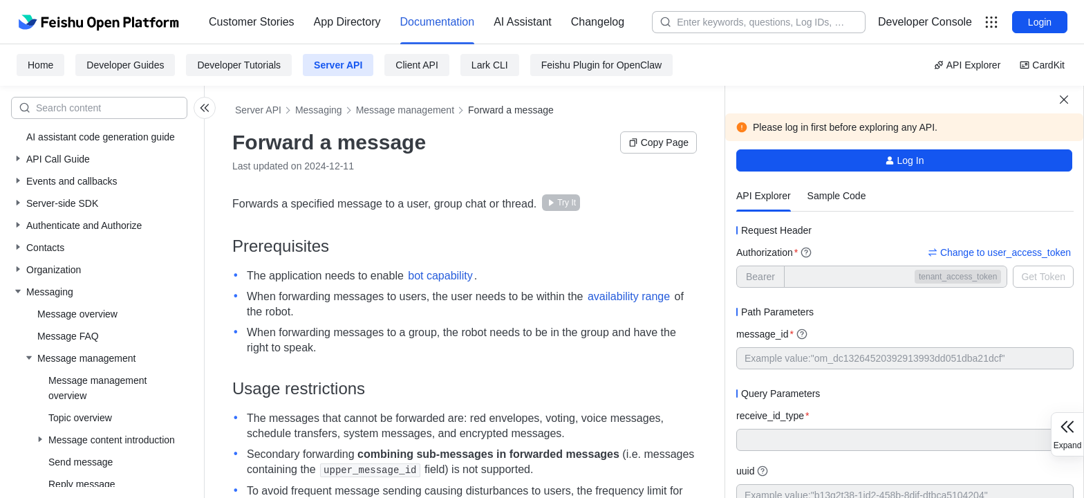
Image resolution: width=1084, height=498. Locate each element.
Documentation (437, 22)
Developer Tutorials (239, 65)
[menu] (416, 22)
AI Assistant (523, 22)
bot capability (440, 276)
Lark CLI (489, 65)
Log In (904, 160)
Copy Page (658, 142)
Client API (416, 65)
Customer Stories (252, 22)
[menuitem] (251, 22)
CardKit (1042, 65)
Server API (338, 65)
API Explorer (967, 65)
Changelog (597, 22)
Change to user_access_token (999, 252)
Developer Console (925, 22)
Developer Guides (125, 65)
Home (40, 65)
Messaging (318, 110)
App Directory (347, 22)
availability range (629, 296)
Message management (405, 110)
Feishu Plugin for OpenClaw (601, 65)
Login (1040, 22)
